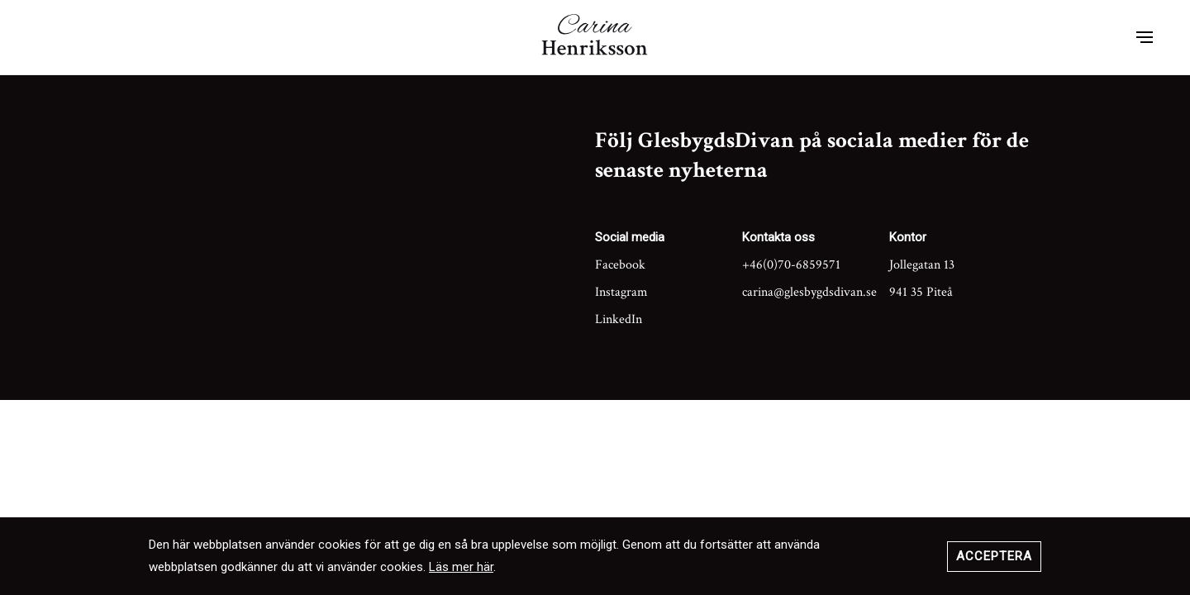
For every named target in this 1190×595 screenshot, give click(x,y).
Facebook (620, 265)
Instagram (621, 292)
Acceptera (994, 556)
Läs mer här (461, 566)
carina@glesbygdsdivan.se (809, 292)
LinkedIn (618, 319)
